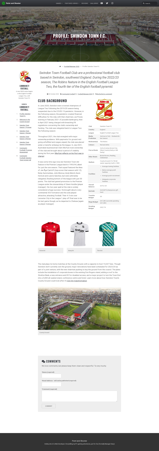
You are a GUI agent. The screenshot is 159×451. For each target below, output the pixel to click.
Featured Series (71, 3)
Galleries (94, 3)
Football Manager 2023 (71, 66)
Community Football (24, 87)
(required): (48, 372)
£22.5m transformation (77, 281)
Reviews (85, 3)
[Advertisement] (134, 104)
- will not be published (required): (59, 380)
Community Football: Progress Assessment (26, 150)
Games (58, 3)
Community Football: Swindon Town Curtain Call (25, 158)
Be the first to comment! (104, 94)
